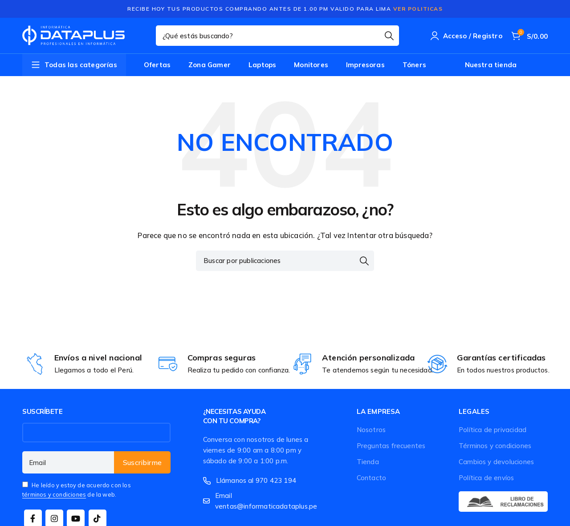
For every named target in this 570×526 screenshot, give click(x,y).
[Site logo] (73, 35)
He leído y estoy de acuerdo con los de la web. (76, 489)
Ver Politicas (418, 8)
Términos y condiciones (495, 445)
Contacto (372, 477)
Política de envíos (486, 477)
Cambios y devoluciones (496, 461)
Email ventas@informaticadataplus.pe (266, 500)
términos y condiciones (54, 494)
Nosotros (371, 429)
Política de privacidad (492, 429)
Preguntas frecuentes (391, 445)
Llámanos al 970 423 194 (256, 480)
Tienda (368, 461)
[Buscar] (277, 35)
